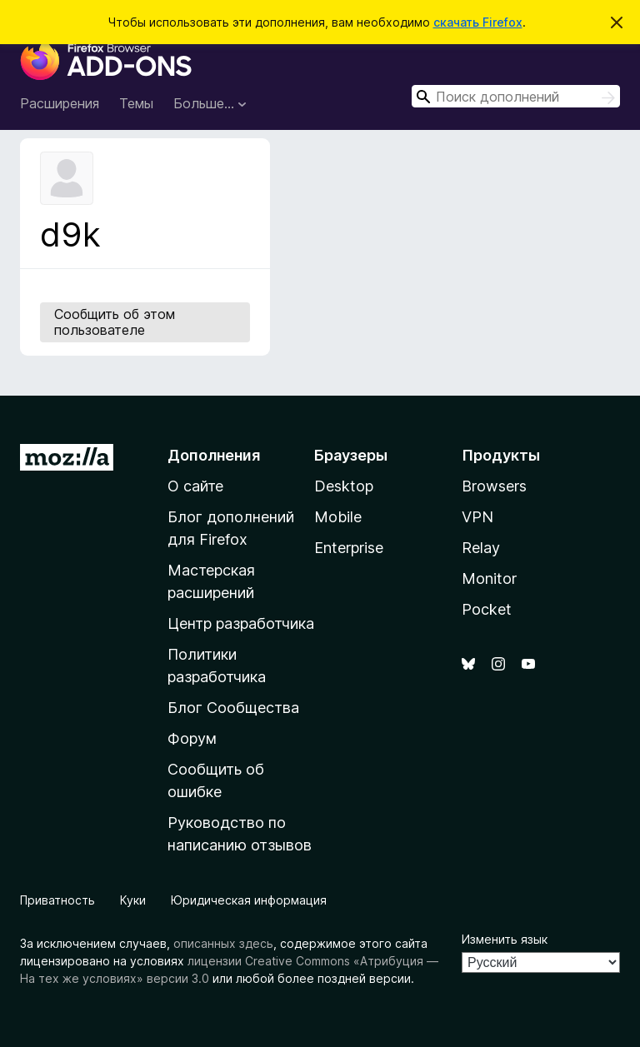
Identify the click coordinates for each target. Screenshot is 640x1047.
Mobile (338, 517)
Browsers (494, 486)
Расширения (59, 103)
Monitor (489, 578)
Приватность (57, 900)
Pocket (487, 609)
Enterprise (348, 547)
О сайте (195, 486)
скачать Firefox (477, 22)
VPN (477, 517)
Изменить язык (505, 939)
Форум (192, 738)
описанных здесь (223, 943)
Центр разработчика (241, 623)
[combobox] (516, 96)
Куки (133, 900)
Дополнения (214, 455)
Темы (136, 103)
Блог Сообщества (233, 707)
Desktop (343, 486)
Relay (481, 547)
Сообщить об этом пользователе (114, 322)
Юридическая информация (249, 900)
